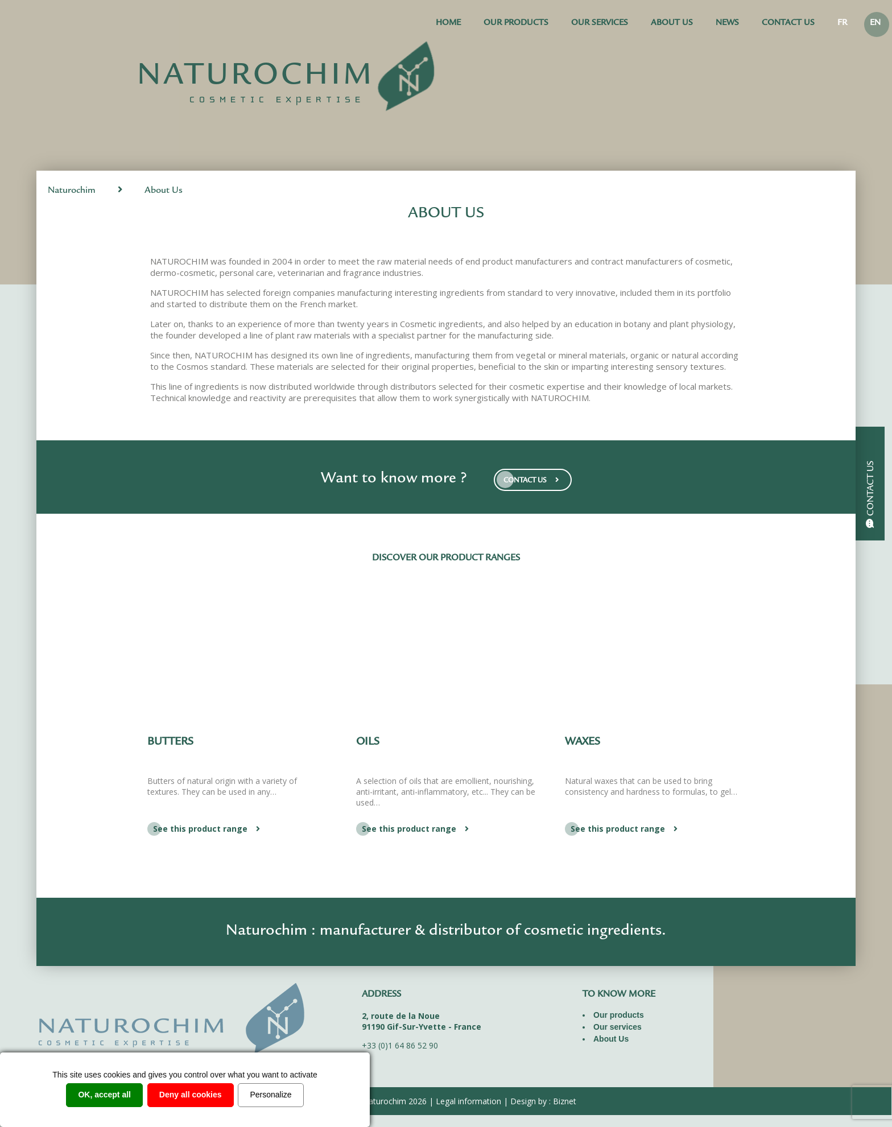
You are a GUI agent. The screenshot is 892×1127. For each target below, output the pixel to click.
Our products (516, 23)
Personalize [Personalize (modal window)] (270, 1094)
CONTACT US (532, 479)
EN (875, 23)
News (727, 23)
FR (842, 23)
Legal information (468, 1101)
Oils (367, 742)
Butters (170, 742)
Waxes (582, 742)
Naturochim (72, 191)
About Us (672, 23)
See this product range (208, 828)
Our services (599, 23)
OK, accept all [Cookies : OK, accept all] (104, 1094)
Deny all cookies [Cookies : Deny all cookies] (190, 1094)
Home (448, 23)
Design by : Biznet (543, 1101)
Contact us (788, 23)
